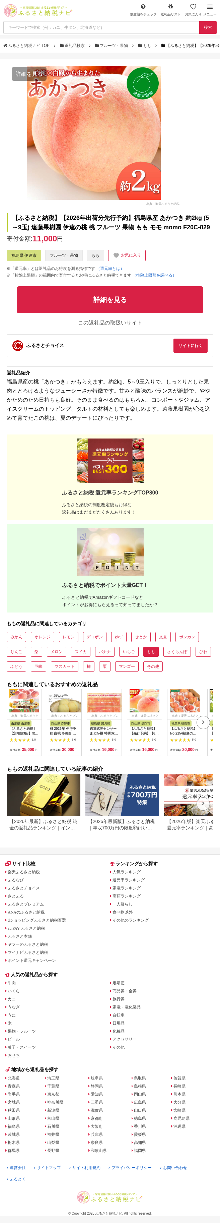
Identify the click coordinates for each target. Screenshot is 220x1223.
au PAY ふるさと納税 (26, 928)
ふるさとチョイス (24, 888)
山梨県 (53, 1143)
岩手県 (14, 1094)
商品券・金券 (125, 991)
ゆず (119, 637)
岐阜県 (97, 1078)
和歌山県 (99, 1151)
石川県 (53, 1126)
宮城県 (14, 1102)
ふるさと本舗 (20, 936)
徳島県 (140, 1118)
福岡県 (140, 1151)
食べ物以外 (123, 912)
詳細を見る (29, 74)
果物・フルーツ (22, 1031)
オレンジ (42, 637)
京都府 (97, 1118)
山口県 (140, 1110)
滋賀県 (97, 1110)
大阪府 (97, 1126)
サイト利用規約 (84, 1167)
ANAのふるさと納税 (26, 912)
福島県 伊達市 (23, 255)
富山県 (53, 1118)
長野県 (53, 1151)
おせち (14, 1055)
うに (12, 1015)
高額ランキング (127, 896)
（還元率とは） (110, 268)
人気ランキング (127, 872)
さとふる (16, 896)
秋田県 (14, 1110)
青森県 (14, 1086)
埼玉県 (53, 1078)
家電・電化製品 (127, 1007)
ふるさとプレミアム (26, 904)
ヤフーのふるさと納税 (28, 944)
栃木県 (14, 1143)
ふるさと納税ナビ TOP (27, 45)
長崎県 (179, 1086)
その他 (153, 666)
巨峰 (38, 666)
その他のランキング (131, 920)
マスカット (65, 666)
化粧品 (119, 1031)
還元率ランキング (129, 880)
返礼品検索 (73, 45)
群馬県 (14, 1151)
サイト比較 (20, 863)
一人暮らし (123, 904)
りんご (16, 651)
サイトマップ (47, 1167)
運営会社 (16, 1167)
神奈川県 (55, 1102)
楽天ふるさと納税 (24, 872)
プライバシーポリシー (130, 1167)
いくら (14, 991)
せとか (141, 637)
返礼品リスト (171, 10)
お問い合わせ (173, 1167)
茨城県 (14, 1134)
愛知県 (97, 1094)
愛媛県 (140, 1134)
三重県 (97, 1102)
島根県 (140, 1086)
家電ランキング (127, 888)
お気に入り (193, 10)
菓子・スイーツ (22, 1047)
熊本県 (179, 1094)
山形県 (14, 1118)
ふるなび (16, 880)
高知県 (140, 1143)
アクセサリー (125, 1039)
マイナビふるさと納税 (28, 952)
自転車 (119, 1015)
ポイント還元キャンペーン (32, 960)
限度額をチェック (143, 10)
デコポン (95, 637)
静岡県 (97, 1086)
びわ (203, 651)
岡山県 (140, 1094)
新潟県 (53, 1110)
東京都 (53, 1094)
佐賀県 (179, 1078)
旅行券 (119, 999)
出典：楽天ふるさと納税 (162, 203)
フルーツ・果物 (112, 45)
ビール (14, 1039)
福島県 (14, 1126)
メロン (57, 651)
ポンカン (187, 637)
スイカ (81, 651)
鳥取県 (140, 1078)
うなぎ (14, 1007)
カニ (12, 999)
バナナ (105, 651)
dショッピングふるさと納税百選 (37, 920)
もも (145, 45)
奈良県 (97, 1143)
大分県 (179, 1102)
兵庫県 (97, 1134)
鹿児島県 (181, 1118)
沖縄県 (179, 1126)
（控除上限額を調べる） (154, 275)
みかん (16, 637)
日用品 (119, 1023)
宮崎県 (179, 1110)
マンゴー (127, 666)
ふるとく (16, 1179)
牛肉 (12, 983)
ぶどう (16, 666)
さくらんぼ (177, 651)
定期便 (119, 983)
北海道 (14, 1078)
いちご (129, 651)
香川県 (140, 1126)
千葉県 (53, 1086)
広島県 (140, 1102)
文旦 (163, 637)
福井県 (53, 1134)
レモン (69, 637)
